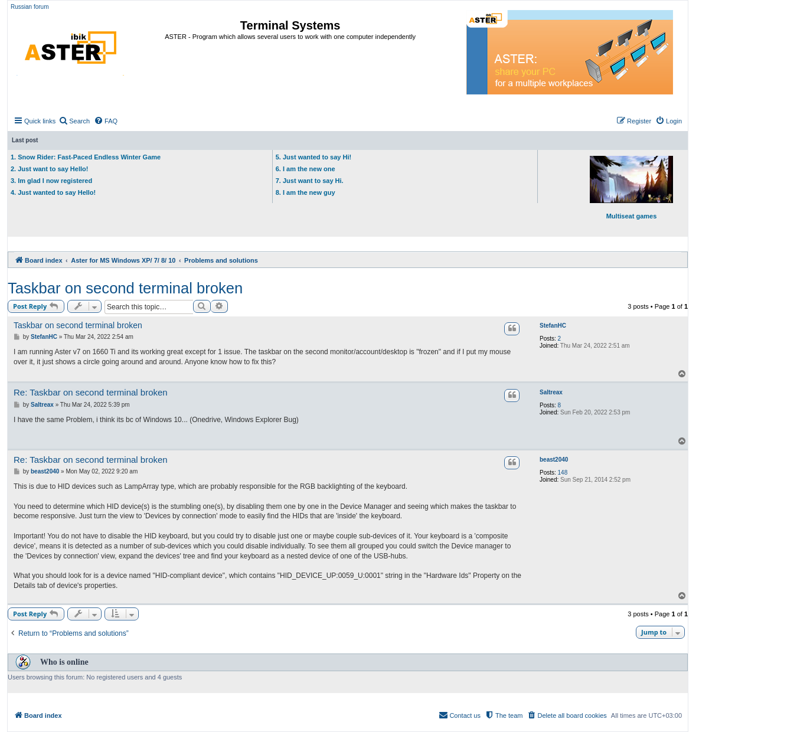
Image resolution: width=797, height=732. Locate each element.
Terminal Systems (290, 25)
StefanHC (553, 325)
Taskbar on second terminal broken (125, 288)
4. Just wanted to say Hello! (53, 192)
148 (563, 472)
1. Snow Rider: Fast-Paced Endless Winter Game (86, 157)
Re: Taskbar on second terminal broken (91, 392)
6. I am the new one (305, 168)
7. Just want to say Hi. (310, 180)
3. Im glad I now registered (51, 180)
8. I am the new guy (305, 192)
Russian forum (29, 7)
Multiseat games (631, 188)
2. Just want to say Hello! (49, 168)
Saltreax (551, 392)
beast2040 (554, 459)
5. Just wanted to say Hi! (313, 157)
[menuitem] (74, 121)
